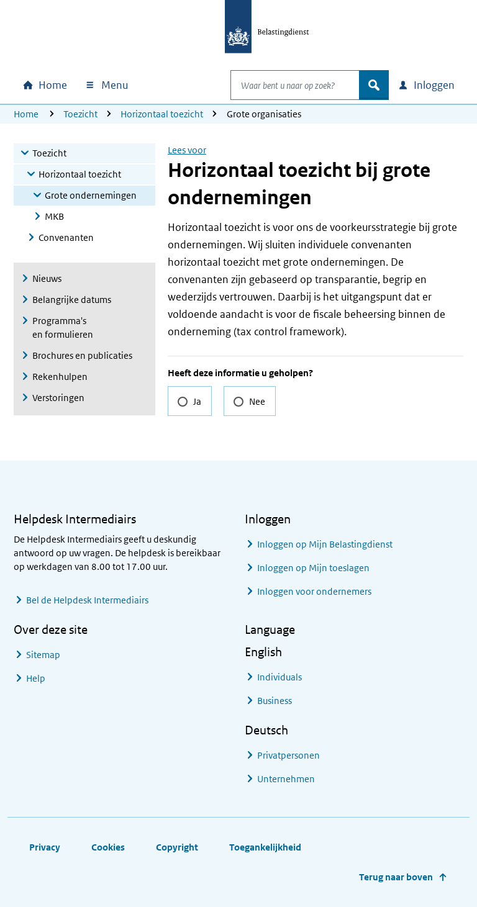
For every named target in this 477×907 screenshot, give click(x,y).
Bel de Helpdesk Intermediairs (87, 600)
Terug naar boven (396, 877)
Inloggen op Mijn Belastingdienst (325, 544)
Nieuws (46, 278)
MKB (54, 216)
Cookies (108, 847)
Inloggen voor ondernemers (314, 591)
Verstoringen (58, 398)
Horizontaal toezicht (161, 114)
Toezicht (80, 114)
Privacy (44, 847)
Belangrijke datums (71, 299)
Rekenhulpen (60, 376)
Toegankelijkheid (265, 847)
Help (35, 678)
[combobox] (282, 85)
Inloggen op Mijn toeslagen (313, 568)
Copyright (177, 847)
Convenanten (66, 237)
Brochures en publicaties (82, 355)
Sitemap (43, 655)
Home (26, 114)
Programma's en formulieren (62, 327)
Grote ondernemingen (91, 195)
